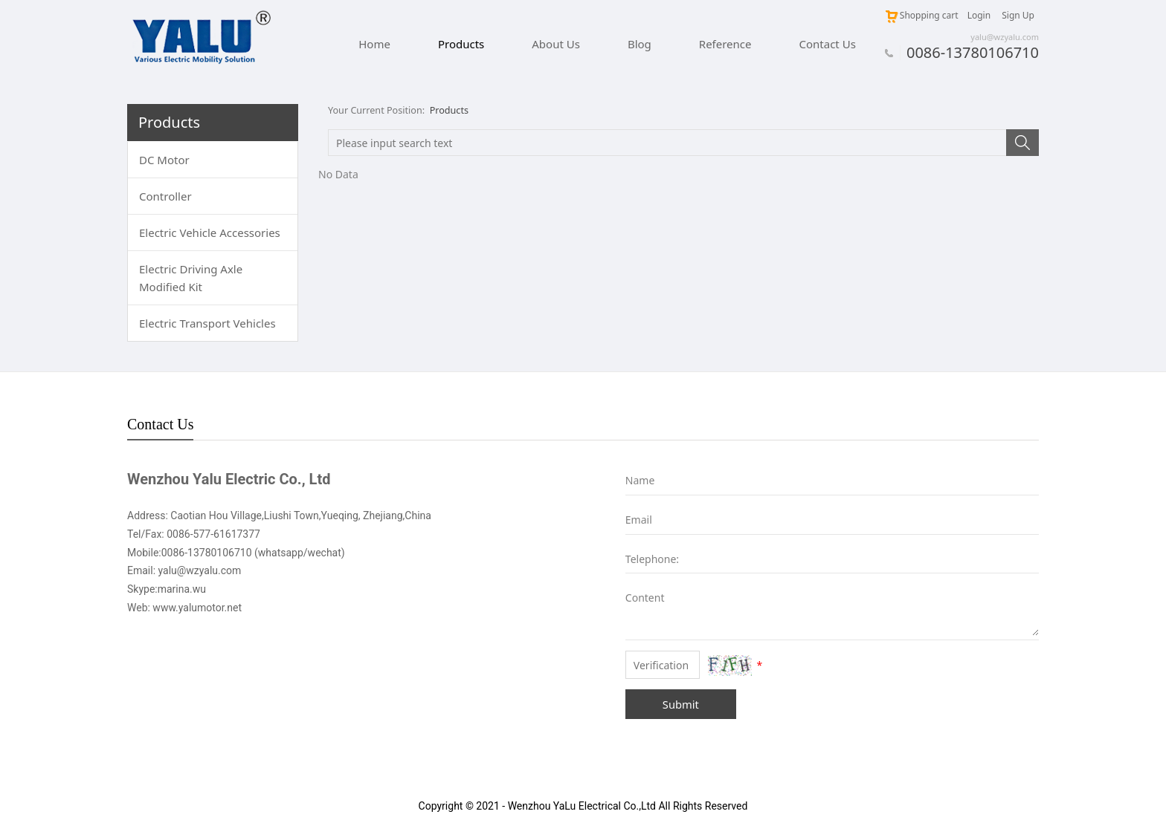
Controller (165, 196)
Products (461, 43)
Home (374, 43)
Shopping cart (921, 15)
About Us (556, 43)
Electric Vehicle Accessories (209, 232)
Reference (725, 43)
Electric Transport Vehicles (207, 323)
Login (979, 15)
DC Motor (164, 159)
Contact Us (827, 43)
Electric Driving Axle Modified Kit (190, 277)
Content (636, 598)
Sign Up (1018, 15)
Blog (639, 43)
